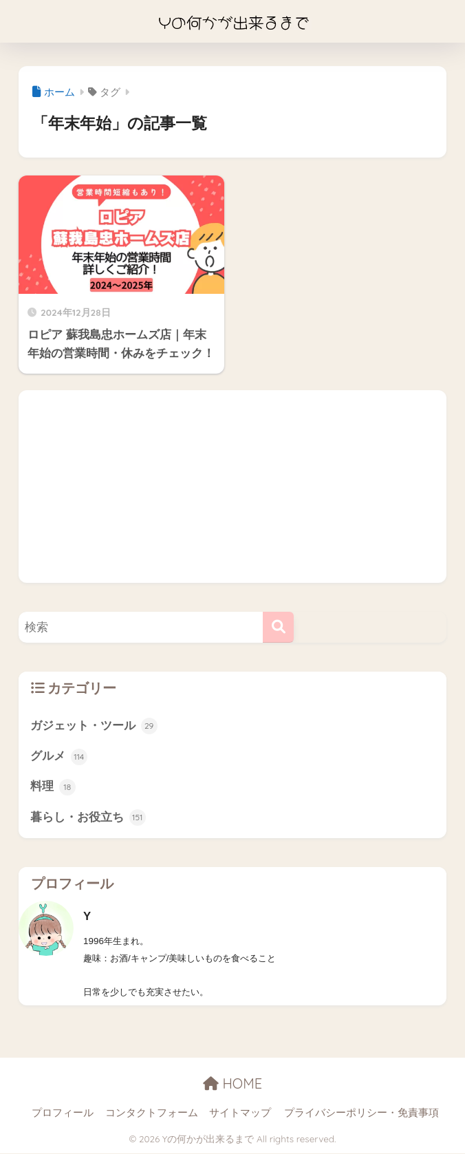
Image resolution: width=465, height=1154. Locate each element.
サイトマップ (240, 1114)
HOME (232, 1084)
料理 (53, 788)
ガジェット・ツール (94, 726)
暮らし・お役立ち (88, 819)
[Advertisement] (232, 486)
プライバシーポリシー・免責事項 (361, 1114)
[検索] (278, 627)
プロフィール (63, 1114)
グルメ (58, 757)
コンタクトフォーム (151, 1114)
